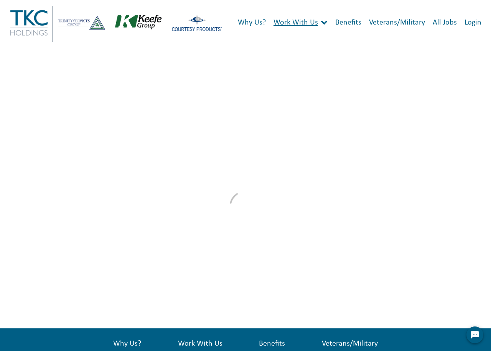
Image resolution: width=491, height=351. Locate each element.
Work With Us (296, 22)
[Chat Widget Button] (474, 334)
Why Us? (252, 22)
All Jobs (445, 22)
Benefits (348, 22)
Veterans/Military (397, 22)
